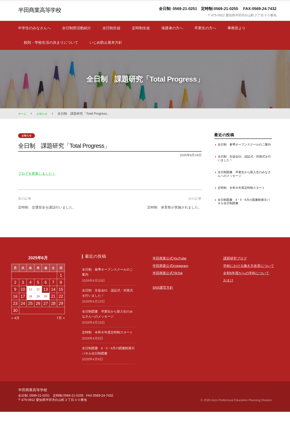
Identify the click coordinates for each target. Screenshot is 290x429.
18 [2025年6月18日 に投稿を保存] (30, 308)
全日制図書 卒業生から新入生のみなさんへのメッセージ (243, 180)
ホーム (23, 113)
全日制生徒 (111, 28)
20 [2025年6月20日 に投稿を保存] (46, 308)
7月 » (60, 330)
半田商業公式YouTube (172, 270)
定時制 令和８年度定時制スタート (243, 197)
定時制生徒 (141, 28)
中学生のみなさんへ (34, 28)
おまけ (229, 307)
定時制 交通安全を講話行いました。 (52, 207)
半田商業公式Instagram (173, 277)
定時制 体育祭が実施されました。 (169, 207)
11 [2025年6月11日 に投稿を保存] (30, 301)
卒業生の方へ (205, 28)
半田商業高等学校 (43, 9)
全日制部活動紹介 (76, 28)
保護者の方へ (172, 28)
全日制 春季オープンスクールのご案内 (243, 147)
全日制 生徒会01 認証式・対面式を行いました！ (243, 164)
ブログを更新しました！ (40, 174)
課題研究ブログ (237, 270)
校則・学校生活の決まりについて (51, 42)
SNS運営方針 (164, 299)
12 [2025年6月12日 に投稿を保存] (38, 301)
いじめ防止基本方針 (105, 42)
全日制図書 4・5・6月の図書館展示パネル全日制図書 (244, 214)
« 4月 (16, 330)
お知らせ (44, 113)
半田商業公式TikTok (170, 285)
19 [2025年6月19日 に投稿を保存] (38, 308)
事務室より (236, 28)
